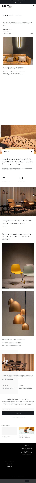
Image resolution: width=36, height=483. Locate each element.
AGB (9, 468)
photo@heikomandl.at (22, 0)
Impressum (9, 466)
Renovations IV (23, 436)
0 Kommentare (27, 437)
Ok (27, 481)
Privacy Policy (21, 417)
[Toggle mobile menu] (33, 5)
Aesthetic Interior (6, 436)
